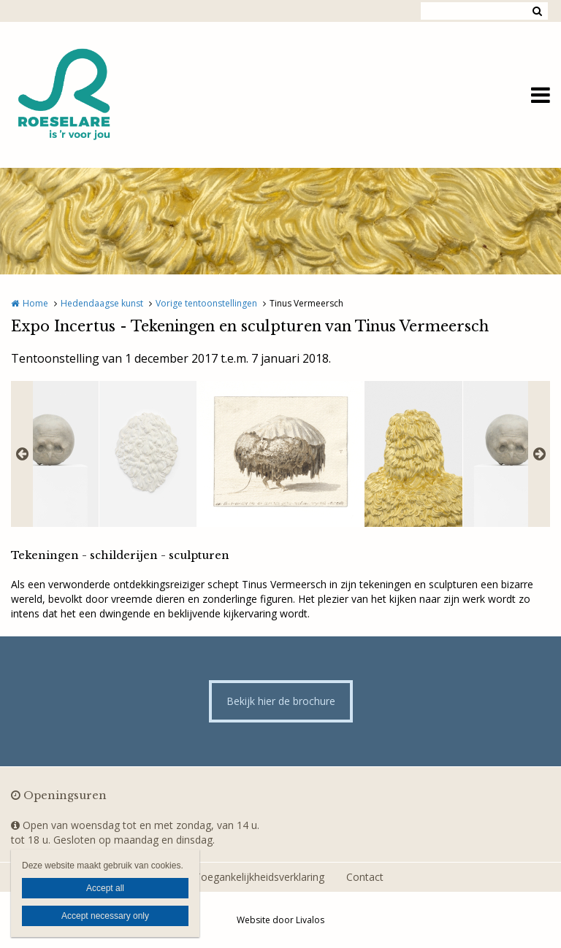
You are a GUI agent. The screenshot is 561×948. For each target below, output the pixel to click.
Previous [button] (22, 454)
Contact (364, 877)
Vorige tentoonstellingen (206, 303)
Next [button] (539, 454)
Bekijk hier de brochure (280, 701)
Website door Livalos (280, 920)
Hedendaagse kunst (102, 303)
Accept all (105, 888)
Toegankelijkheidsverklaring (259, 877)
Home (35, 303)
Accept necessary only (105, 916)
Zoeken (537, 11)
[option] (280, 454)
